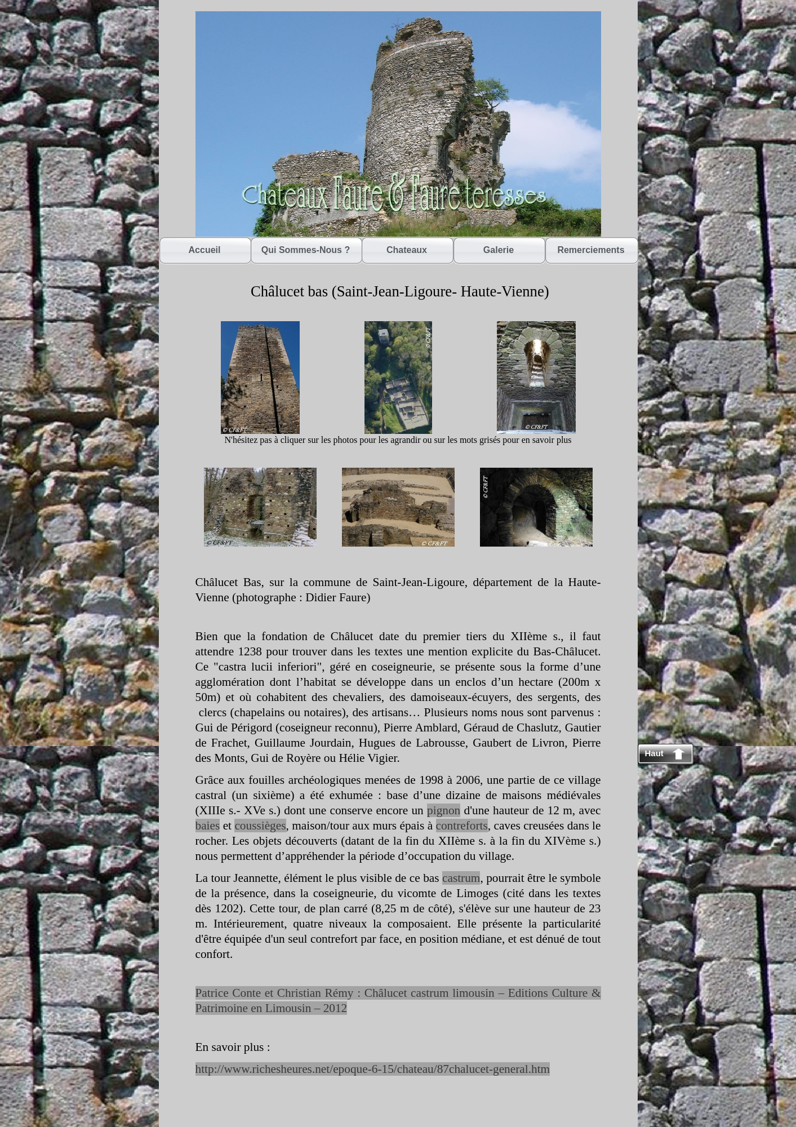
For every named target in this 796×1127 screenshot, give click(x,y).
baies (207, 825)
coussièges (260, 825)
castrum (461, 878)
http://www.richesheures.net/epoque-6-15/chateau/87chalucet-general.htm (372, 1069)
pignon (443, 810)
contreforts (462, 825)
